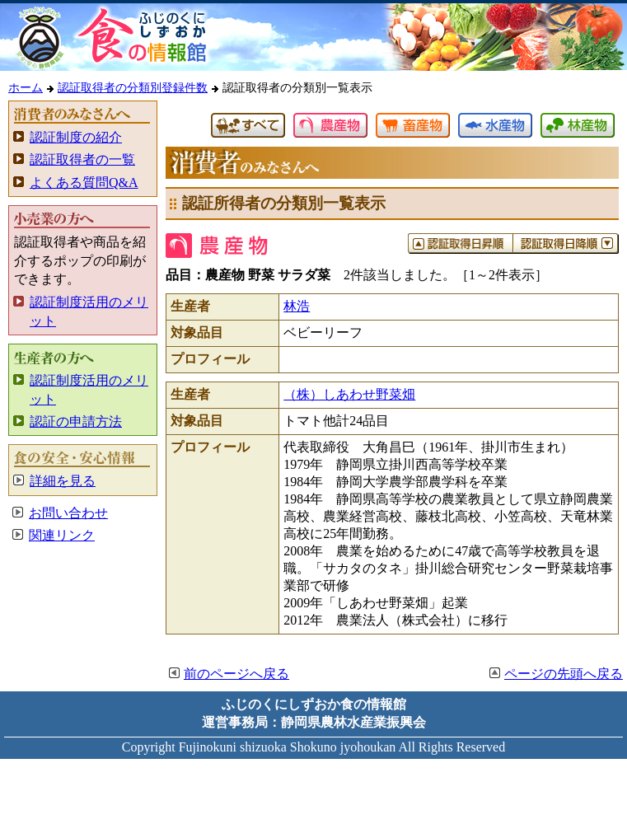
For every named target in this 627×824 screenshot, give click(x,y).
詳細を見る (63, 481)
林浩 (296, 306)
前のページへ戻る (236, 674)
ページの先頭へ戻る (563, 674)
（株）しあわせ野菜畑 (349, 394)
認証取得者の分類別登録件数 (133, 87)
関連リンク (62, 535)
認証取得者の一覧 (82, 159)
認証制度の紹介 (76, 137)
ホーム (25, 87)
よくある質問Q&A (84, 183)
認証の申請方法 (76, 421)
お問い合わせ (68, 513)
